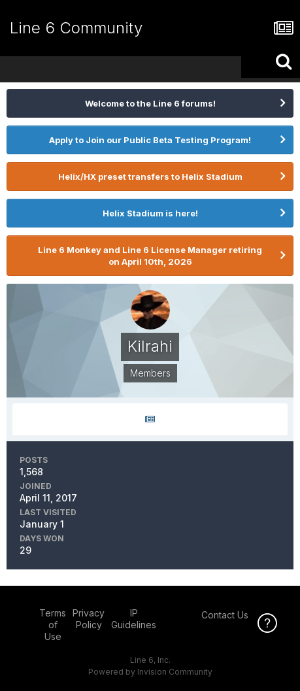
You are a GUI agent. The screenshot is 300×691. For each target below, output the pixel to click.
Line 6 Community (76, 27)
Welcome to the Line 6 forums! (150, 103)
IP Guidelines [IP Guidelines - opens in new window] (133, 618)
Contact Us (224, 614)
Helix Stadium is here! (150, 213)
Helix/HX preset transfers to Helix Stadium (150, 176)
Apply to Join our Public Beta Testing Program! (150, 140)
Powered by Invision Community (150, 672)
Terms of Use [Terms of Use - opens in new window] (52, 624)
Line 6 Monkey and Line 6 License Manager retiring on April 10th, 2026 (150, 255)
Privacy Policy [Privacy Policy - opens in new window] (89, 618)
